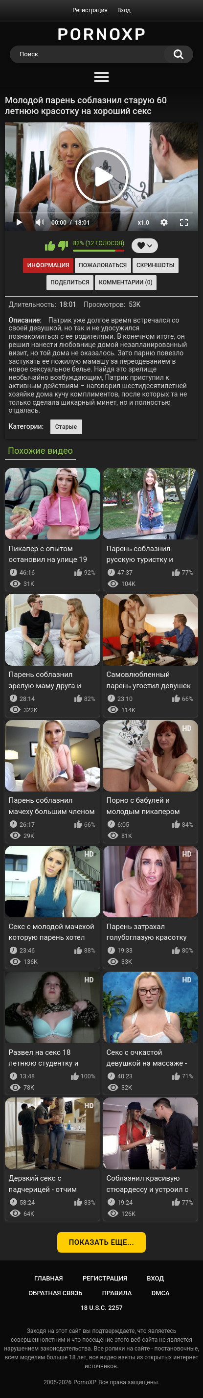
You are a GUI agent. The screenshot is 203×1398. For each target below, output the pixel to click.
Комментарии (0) (125, 282)
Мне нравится (50, 246)
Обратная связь (55, 1293)
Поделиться (69, 282)
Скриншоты (155, 265)
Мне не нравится (63, 246)
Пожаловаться (103, 265)
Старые (66, 426)
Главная (48, 1278)
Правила (117, 1293)
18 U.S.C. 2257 (101, 1307)
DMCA (161, 1293)
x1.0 (143, 222)
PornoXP (84, 1382)
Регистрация (90, 10)
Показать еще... (102, 1242)
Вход (124, 10)
